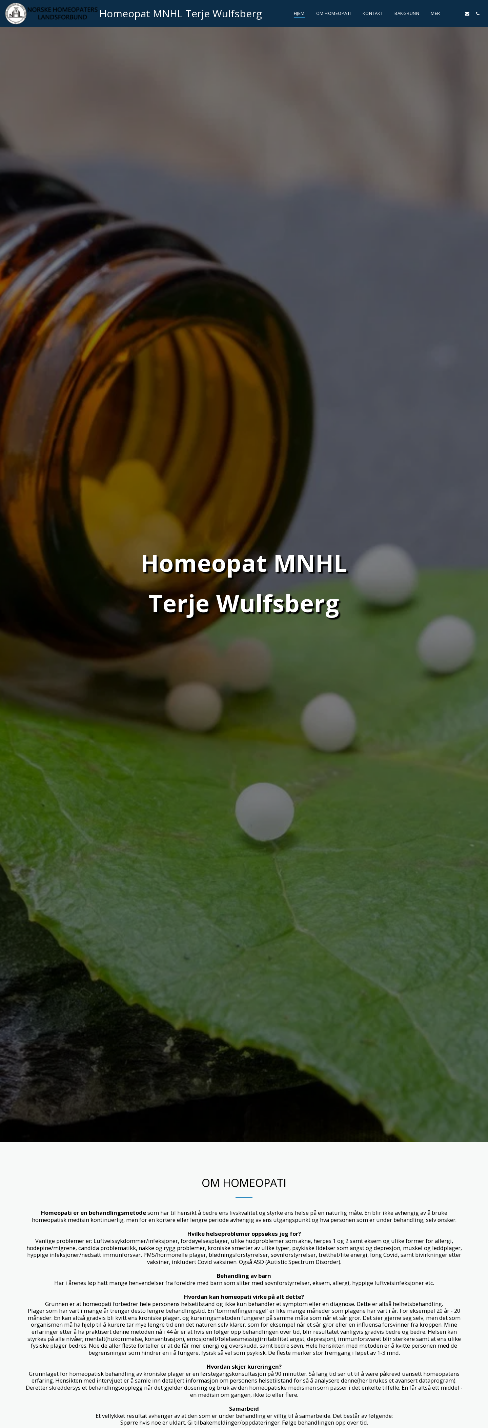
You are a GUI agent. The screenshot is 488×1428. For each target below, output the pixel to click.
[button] (457, 13)
